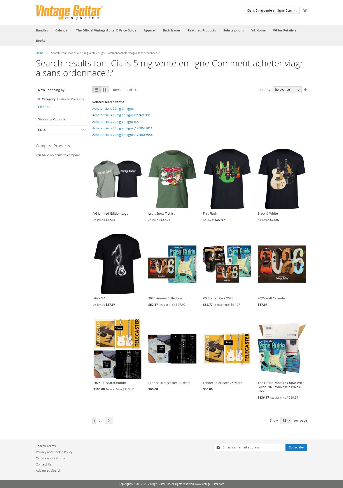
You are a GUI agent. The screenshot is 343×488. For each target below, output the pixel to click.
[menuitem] (42, 30)
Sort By (265, 89)
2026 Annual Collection (165, 298)
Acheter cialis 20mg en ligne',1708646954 (122, 135)
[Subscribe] (296, 447)
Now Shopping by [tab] (51, 90)
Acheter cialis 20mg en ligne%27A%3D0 (121, 115)
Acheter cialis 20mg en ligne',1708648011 (122, 128)
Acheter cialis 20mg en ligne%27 (116, 122)
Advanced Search (48, 470)
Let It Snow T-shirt (161, 213)
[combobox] (272, 10)
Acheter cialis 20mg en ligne (113, 108)
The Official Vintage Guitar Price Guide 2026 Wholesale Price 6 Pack (281, 387)
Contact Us (44, 464)
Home (39, 53)
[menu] (172, 35)
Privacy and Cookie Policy (54, 452)
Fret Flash (210, 213)
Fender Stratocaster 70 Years (169, 383)
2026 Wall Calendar (272, 298)
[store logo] (69, 12)
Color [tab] (43, 130)
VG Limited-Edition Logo (110, 213)
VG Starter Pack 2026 (218, 298)
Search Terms (46, 446)
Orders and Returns (50, 458)
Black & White (268, 213)
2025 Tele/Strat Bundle (110, 383)
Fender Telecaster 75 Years (222, 383)
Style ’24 (99, 298)
